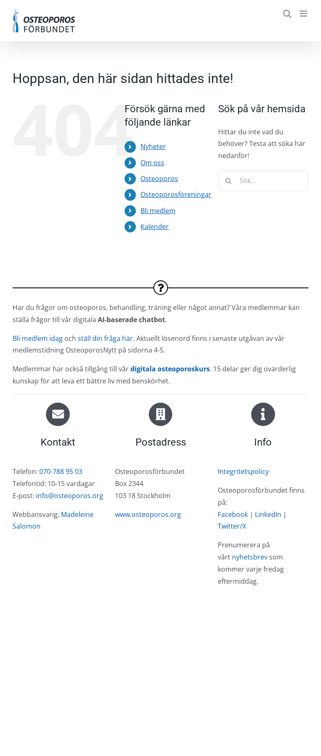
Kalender (154, 226)
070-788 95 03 (60, 471)
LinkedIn (268, 514)
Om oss (152, 162)
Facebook (233, 514)
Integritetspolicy (243, 471)
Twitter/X (232, 526)
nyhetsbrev (250, 557)
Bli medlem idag (38, 338)
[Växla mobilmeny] (304, 13)
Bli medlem (158, 210)
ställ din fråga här (105, 338)
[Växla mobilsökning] (287, 13)
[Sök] (228, 180)
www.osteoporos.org (148, 514)
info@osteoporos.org (69, 495)
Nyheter (153, 146)
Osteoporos (159, 178)
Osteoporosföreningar (175, 194)
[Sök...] (263, 180)
